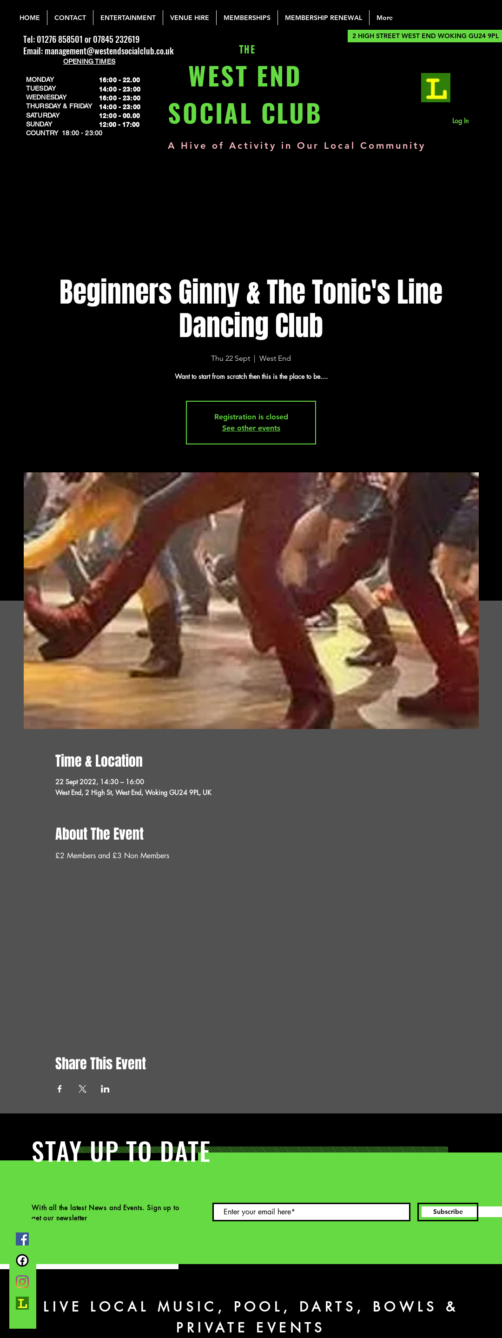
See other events (251, 428)
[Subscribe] (447, 1212)
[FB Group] (22, 1260)
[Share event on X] (82, 1089)
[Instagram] (22, 1281)
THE (245, 50)
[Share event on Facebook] (59, 1089)
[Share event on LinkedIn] (105, 1089)
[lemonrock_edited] (435, 87)
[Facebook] (22, 1238)
